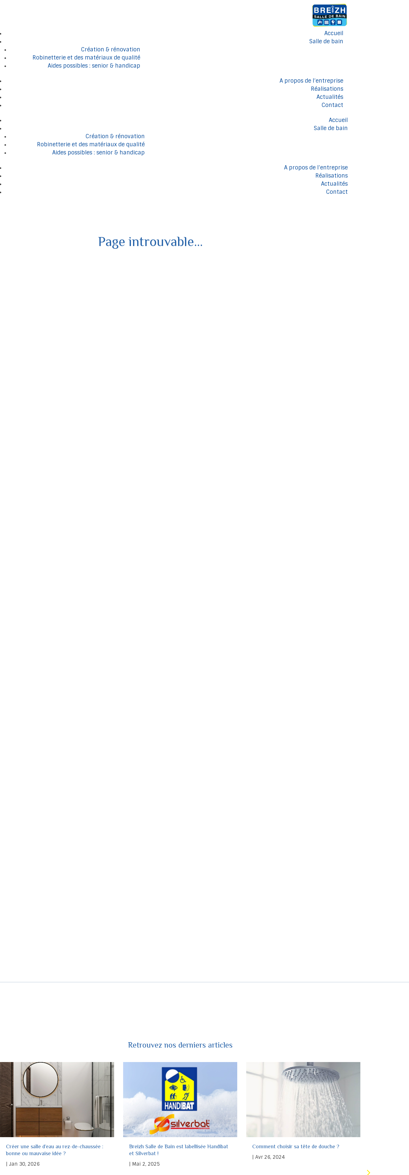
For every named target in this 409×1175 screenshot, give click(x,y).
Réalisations (327, 89)
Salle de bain (326, 41)
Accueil (333, 33)
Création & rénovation (110, 49)
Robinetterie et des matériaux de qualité (86, 57)
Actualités (330, 97)
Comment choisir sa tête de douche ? (296, 1114)
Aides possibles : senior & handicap (94, 65)
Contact (332, 105)
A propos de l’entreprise (311, 80)
